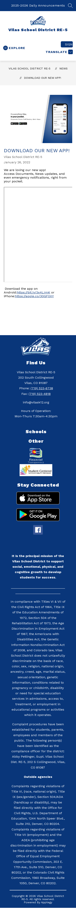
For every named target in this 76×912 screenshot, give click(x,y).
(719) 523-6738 (42, 388)
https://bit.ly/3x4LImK (33, 292)
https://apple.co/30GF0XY (34, 296)
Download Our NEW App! (42, 77)
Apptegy (46, 902)
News (63, 68)
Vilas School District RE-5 (29, 68)
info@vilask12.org (36, 402)
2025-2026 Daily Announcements (38, 5)
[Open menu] (14, 47)
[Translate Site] (59, 51)
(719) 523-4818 (40, 394)
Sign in (69, 44)
